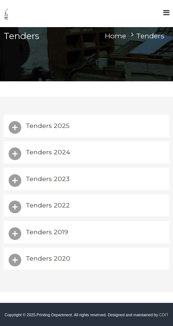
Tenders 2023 (48, 179)
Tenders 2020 (48, 258)
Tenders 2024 (48, 152)
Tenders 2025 (48, 125)
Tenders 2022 (48, 205)
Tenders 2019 (47, 232)
